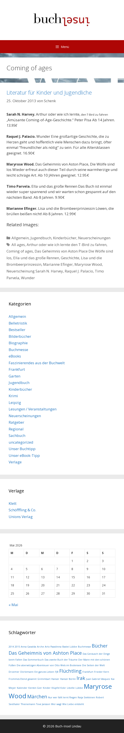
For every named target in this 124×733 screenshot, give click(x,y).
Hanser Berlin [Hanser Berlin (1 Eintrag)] (68, 679)
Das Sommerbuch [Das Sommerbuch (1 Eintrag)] (33, 659)
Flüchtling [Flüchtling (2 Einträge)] (70, 671)
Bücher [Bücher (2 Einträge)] (100, 646)
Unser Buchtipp (22, 448)
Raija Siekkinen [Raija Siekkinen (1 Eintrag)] (86, 697)
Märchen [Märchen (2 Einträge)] (37, 696)
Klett (12, 503)
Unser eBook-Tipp (24, 455)
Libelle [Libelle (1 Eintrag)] (71, 687)
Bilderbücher (20, 336)
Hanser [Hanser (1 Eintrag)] (55, 679)
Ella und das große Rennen (36, 257)
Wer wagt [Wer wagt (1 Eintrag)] (56, 704)
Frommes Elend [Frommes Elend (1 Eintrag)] (18, 679)
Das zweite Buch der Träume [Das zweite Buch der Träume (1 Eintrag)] (61, 659)
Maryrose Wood (88, 264)
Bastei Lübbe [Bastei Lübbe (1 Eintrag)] (69, 646)
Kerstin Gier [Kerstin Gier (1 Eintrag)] (35, 687)
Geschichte (70, 257)
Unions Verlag (21, 516)
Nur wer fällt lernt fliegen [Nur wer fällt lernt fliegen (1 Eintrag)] (62, 697)
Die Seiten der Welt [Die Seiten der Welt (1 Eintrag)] (93, 665)
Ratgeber (16, 422)
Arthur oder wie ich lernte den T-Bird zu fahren (66, 244)
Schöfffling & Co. (22, 509)
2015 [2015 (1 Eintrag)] (17, 646)
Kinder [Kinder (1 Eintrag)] (47, 687)
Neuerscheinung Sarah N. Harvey (34, 271)
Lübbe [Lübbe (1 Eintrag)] (79, 687)
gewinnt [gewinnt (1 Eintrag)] (32, 679)
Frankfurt (17, 369)
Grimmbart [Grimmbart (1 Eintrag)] (43, 679)
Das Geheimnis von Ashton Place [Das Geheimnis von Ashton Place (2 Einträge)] (45, 653)
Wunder (28, 277)
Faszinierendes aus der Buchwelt (37, 362)
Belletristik (18, 323)
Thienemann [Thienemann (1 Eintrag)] (28, 704)
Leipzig (15, 402)
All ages (18, 244)
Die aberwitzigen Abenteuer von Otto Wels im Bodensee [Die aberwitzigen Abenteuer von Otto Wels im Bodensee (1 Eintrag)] (49, 665)
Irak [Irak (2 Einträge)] (81, 678)
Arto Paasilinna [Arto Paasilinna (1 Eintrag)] (53, 646)
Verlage (15, 461)
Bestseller (17, 329)
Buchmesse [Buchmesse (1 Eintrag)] (84, 646)
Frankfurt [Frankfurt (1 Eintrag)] (87, 671)
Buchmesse (18, 349)
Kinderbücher (64, 237)
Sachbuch (17, 435)
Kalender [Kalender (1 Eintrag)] (22, 687)
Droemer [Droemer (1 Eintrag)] (14, 671)
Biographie (18, 342)
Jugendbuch (41, 237)
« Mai (13, 604)
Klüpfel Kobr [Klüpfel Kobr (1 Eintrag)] (59, 687)
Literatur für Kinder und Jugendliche (49, 92)
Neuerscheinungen (94, 237)
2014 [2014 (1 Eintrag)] (11, 646)
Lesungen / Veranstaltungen (32, 409)
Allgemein (20, 237)
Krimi (13, 395)
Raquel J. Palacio (79, 271)
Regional (16, 428)
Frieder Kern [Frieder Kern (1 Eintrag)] (101, 671)
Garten (14, 376)
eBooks (15, 356)
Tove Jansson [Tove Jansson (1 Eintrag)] (43, 704)
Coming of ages (19, 251)
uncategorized (21, 442)
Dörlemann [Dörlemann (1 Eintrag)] (27, 671)
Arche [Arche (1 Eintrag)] (40, 646)
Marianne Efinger (58, 264)
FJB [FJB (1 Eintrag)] (56, 671)
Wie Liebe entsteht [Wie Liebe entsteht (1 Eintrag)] (73, 704)
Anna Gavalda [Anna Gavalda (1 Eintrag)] (28, 646)
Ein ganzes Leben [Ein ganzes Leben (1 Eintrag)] (44, 671)
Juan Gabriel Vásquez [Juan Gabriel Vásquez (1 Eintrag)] (98, 679)
